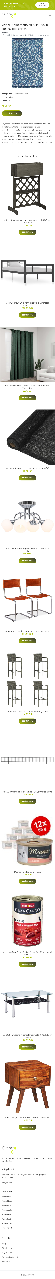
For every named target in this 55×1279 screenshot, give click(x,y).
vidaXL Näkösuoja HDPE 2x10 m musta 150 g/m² (27, 468)
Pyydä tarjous (42, 5)
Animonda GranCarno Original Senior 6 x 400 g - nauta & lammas (28, 953)
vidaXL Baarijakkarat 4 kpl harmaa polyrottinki (27, 711)
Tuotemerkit (18, 94)
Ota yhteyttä (7, 1248)
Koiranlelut (6, 1219)
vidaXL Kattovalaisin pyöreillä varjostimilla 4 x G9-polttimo (27, 549)
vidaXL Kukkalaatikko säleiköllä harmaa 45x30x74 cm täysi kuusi (27, 221)
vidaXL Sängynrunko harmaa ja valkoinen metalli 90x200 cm (27, 304)
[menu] (50, 15)
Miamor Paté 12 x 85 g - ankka (27, 872)
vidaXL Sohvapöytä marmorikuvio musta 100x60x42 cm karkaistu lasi (27, 1036)
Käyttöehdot (7, 1252)
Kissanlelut (6, 1205)
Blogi (4, 1243)
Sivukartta (6, 1261)
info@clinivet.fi (8, 1183)
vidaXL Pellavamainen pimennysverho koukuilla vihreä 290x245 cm (27, 386)
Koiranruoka (7, 1223)
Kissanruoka (7, 1210)
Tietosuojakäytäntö (10, 1257)
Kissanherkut (7, 1196)
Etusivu (5, 32)
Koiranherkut (7, 1214)
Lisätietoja (12, 113)
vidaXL (26, 94)
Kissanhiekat (7, 1201)
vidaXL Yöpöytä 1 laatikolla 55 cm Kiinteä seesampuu (27, 1117)
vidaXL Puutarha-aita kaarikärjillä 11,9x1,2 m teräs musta (27, 792)
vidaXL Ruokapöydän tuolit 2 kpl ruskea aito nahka (27, 631)
